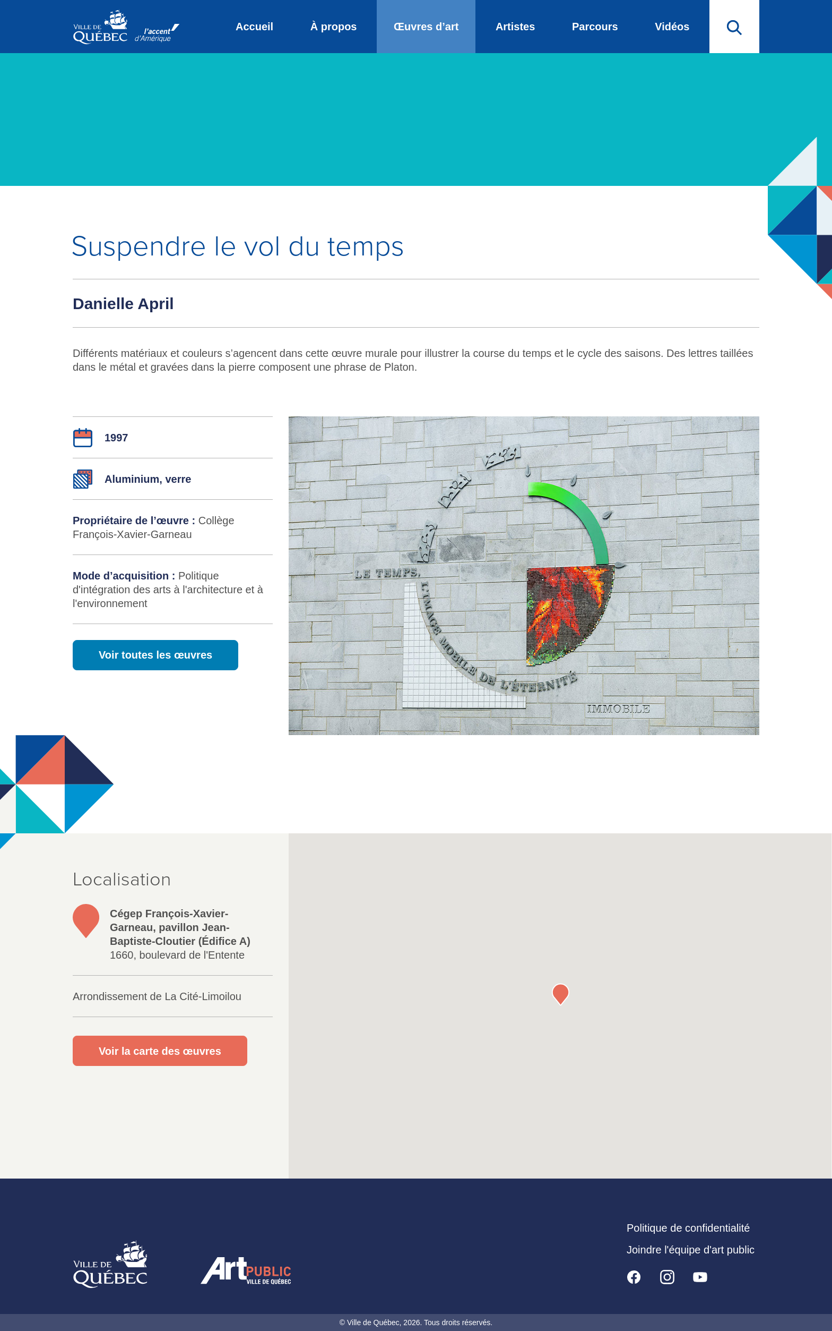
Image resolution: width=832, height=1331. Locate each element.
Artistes (515, 26)
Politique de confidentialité (688, 1228)
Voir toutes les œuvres (155, 655)
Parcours (595, 26)
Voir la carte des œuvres (160, 1051)
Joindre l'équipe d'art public (691, 1250)
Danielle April (123, 303)
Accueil (254, 26)
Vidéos (672, 26)
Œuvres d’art (426, 26)
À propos (333, 26)
